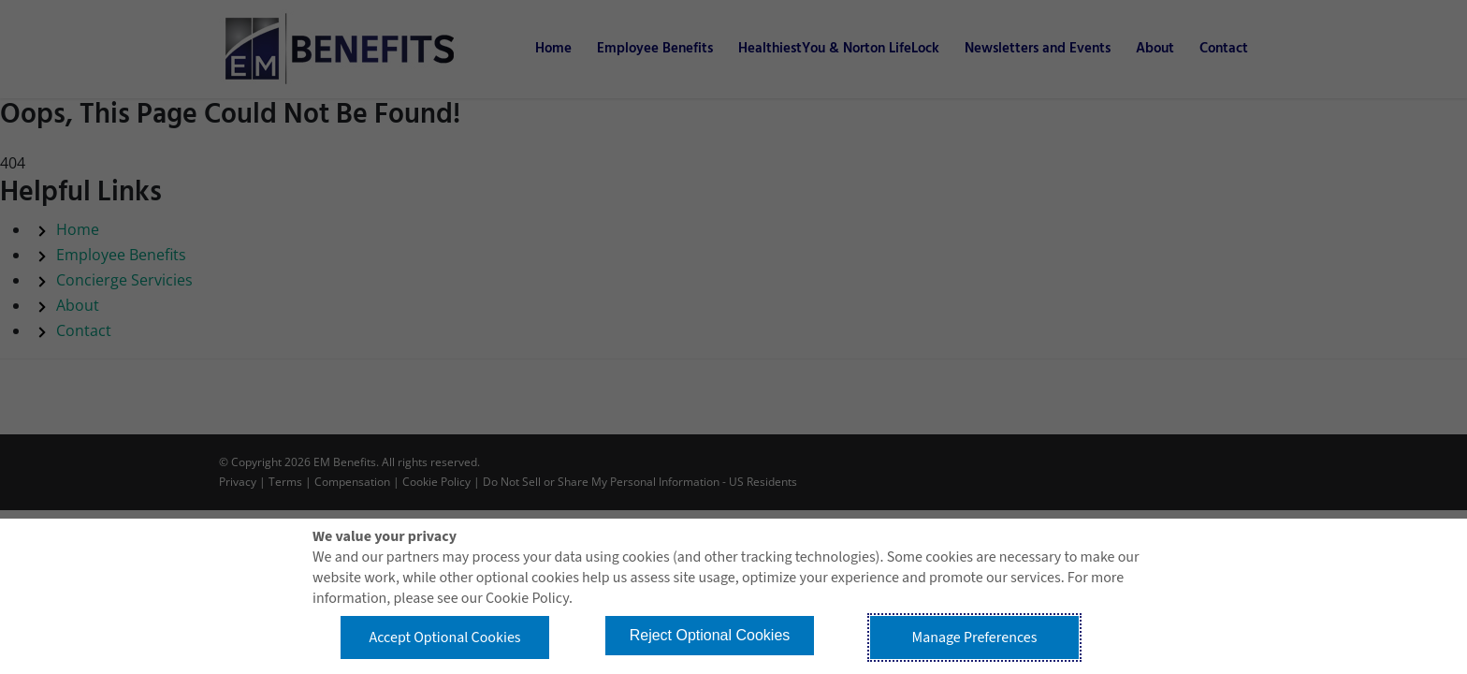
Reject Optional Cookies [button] (710, 635)
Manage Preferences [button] (975, 637)
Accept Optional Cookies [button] (444, 637)
